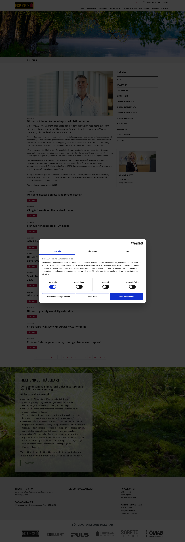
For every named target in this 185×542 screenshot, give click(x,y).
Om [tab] (127, 251)
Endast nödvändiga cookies (58, 297)
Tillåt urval (92, 297)
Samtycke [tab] (57, 251)
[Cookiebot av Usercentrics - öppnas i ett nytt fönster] (132, 243)
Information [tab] (92, 251)
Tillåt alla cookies (126, 297)
